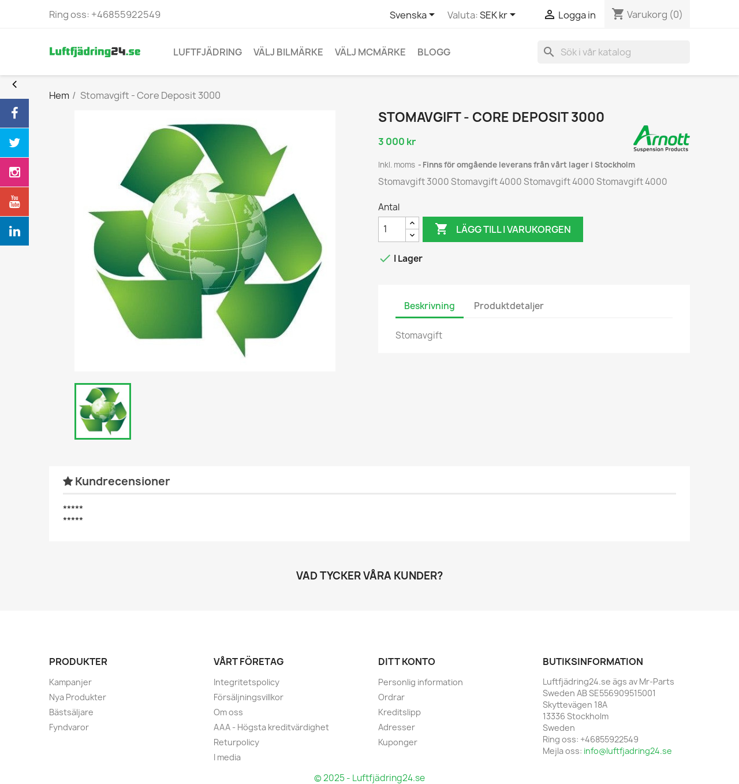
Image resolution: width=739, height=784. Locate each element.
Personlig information (420, 682)
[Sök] (614, 52)
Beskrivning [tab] (429, 306)
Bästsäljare (71, 712)
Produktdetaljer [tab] (509, 306)
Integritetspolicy (246, 682)
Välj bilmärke (288, 52)
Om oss (228, 712)
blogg (433, 52)
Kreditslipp (399, 712)
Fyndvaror (69, 727)
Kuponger (397, 742)
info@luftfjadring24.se (628, 750)
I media (227, 757)
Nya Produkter (77, 697)
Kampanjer (70, 682)
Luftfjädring (207, 52)
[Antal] (392, 229)
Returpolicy (236, 742)
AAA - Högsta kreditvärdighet (271, 727)
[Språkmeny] (414, 16)
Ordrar (391, 697)
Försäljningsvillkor (248, 697)
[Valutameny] (500, 16)
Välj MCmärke (370, 52)
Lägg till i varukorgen (503, 229)
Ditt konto (406, 661)
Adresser (396, 727)
